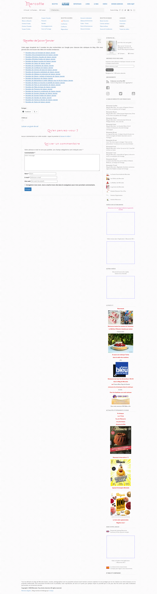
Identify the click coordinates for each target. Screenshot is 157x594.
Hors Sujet (130, 4)
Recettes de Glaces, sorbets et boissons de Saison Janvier (45, 76)
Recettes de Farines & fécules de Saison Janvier (41, 100)
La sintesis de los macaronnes (118, 567)
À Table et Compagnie (113, 573)
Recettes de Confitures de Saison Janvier (39, 68)
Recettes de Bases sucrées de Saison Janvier (40, 61)
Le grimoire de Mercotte (117, 187)
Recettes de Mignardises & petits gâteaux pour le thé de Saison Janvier (49, 80)
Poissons (43, 21)
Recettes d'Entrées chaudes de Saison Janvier (41, 57)
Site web (27, 181)
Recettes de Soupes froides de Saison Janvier (40, 95)
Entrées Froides (26, 23)
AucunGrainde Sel (99, 40)
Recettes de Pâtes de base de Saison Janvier (40, 87)
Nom (27, 174)
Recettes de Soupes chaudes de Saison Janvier (41, 93)
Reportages (77, 4)
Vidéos (105, 4)
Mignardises (64, 29)
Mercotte (34, 5)
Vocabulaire (123, 21)
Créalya (51, 590)
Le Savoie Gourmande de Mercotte (120, 174)
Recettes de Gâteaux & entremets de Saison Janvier (42, 74)
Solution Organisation (116, 195)
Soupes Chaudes (46, 18)
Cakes (82, 23)
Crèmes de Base (104, 23)
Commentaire (30, 153)
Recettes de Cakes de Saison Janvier (37, 63)
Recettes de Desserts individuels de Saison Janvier (42, 72)
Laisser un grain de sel (29, 126)
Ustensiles (122, 23)
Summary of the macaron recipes (119, 532)
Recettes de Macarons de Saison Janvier (39, 78)
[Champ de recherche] (72, 10)
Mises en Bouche (26, 21)
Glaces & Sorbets (85, 29)
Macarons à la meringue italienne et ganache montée (120, 208)
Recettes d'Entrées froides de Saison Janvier (40, 59)
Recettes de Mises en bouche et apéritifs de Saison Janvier (45, 83)
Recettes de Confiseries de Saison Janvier (39, 65)
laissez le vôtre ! (65, 136)
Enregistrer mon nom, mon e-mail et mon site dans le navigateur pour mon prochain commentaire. (60, 185)
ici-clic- (120, 390)
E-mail (27, 177)
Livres (88, 4)
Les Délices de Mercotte (117, 178)
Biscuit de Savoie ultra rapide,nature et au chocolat (120, 272)
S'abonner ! (109, 70)
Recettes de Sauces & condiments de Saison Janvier (43, 91)
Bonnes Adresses (117, 4)
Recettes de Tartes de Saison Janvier (37, 102)
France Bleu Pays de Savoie (122, 384)
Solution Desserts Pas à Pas (118, 191)
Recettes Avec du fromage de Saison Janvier (40, 53)
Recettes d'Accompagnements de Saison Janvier (41, 55)
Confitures (64, 26)
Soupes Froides (26, 29)
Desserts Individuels (86, 18)
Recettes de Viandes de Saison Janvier (38, 98)
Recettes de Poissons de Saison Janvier (38, 89)
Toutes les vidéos (124, 29)
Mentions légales (26, 590)
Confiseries (64, 24)
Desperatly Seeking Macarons (118, 530)
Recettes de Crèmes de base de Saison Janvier (41, 70)
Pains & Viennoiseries (87, 26)
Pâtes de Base (104, 26)
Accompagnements (46, 26)
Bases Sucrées (104, 21)
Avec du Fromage (46, 29)
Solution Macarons (115, 199)
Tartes (87, 23)
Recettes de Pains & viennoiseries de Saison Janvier (43, 85)
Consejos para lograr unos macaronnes (121, 568)
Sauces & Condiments (106, 29)
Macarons (66, 21)
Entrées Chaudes (26, 26)
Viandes (43, 23)
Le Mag (96, 4)
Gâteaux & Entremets (87, 21)
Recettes (55, 4)
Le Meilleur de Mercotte (117, 183)
